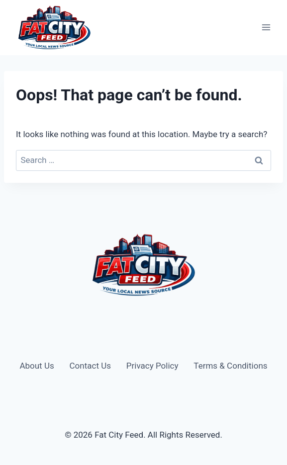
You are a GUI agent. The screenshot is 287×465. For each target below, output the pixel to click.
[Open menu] (266, 27)
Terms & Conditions (230, 366)
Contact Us (90, 366)
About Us (36, 366)
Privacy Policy (152, 366)
